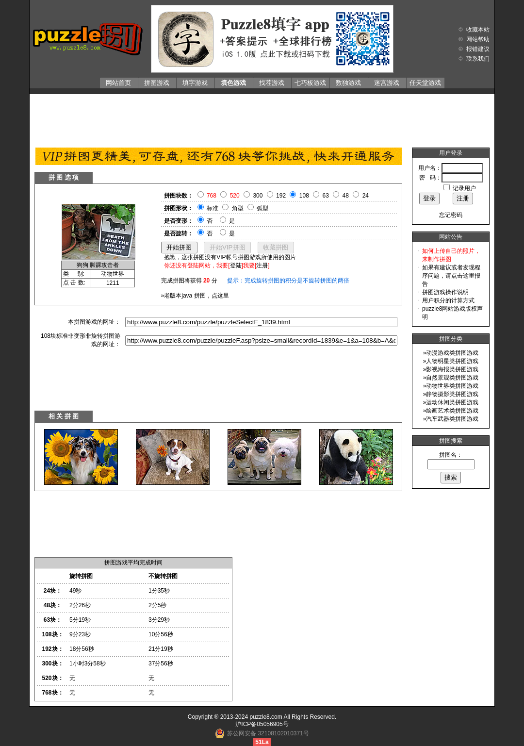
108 (304, 195)
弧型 (262, 208)
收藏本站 (478, 29)
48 (346, 195)
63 (326, 195)
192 (281, 195)
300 (257, 195)
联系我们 (478, 58)
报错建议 (478, 49)
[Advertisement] (262, 118)
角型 (238, 208)
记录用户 (464, 188)
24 (365, 195)
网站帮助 (478, 39)
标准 (212, 208)
